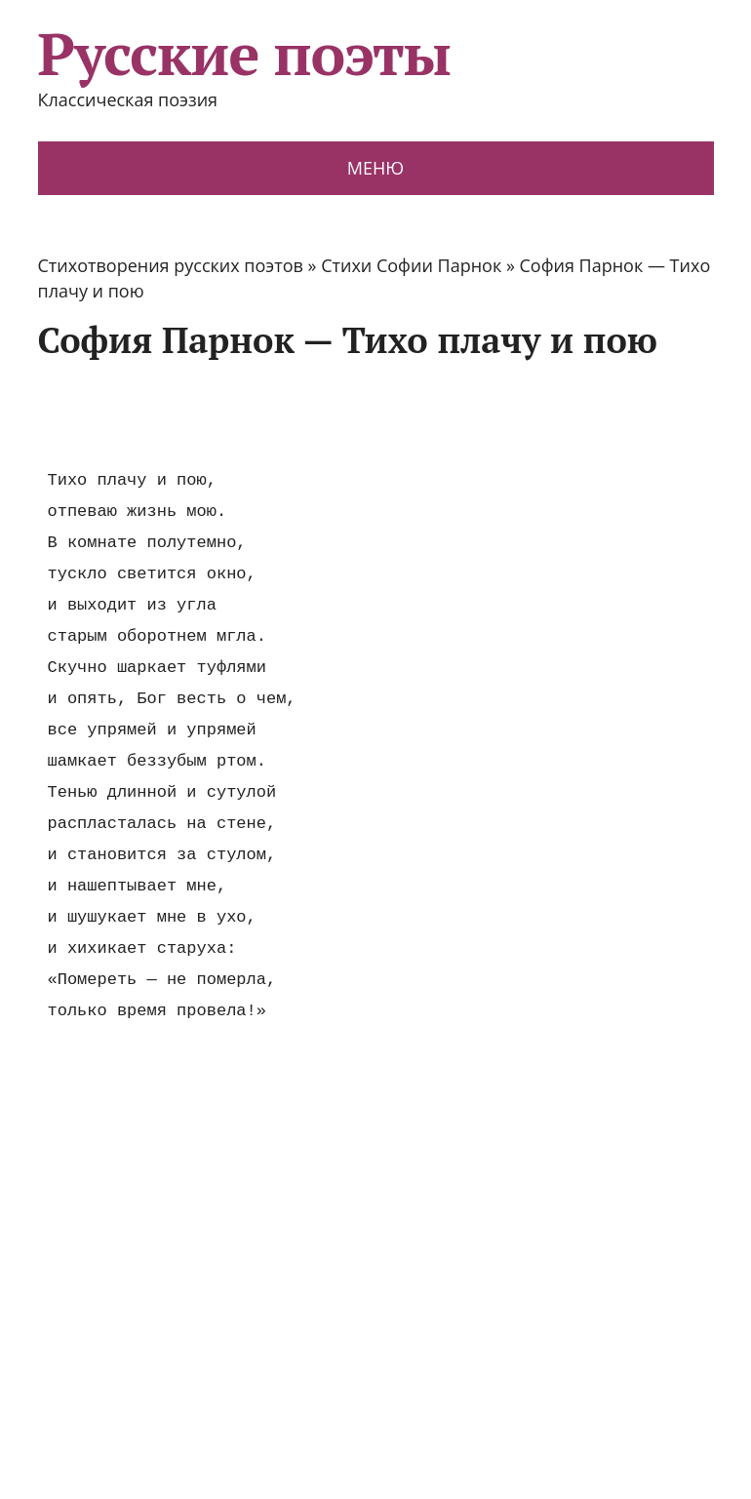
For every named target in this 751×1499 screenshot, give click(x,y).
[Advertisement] (393, 412)
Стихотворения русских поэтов (170, 265)
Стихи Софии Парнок (411, 265)
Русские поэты (244, 53)
